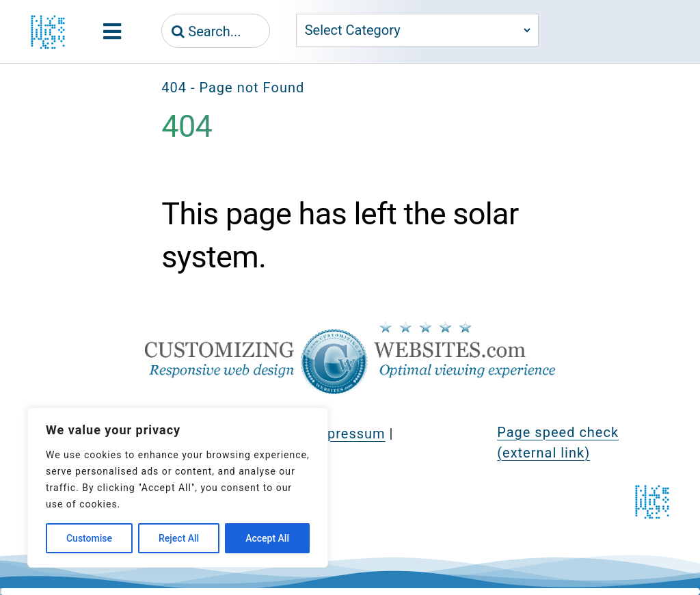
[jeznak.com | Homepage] (47, 32)
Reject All (179, 538)
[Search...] (215, 31)
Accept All (267, 538)
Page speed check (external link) (558, 442)
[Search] (177, 31)
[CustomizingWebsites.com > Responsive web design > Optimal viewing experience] (350, 328)
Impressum (348, 433)
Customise (89, 538)
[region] (177, 488)
